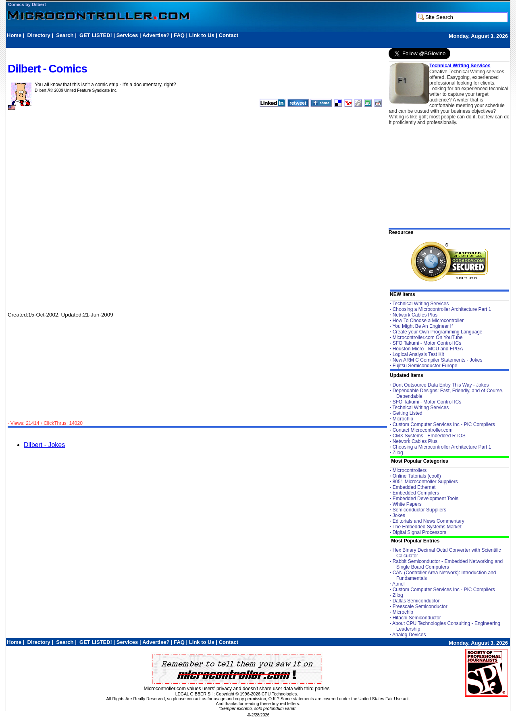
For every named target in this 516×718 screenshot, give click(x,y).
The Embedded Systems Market (426, 527)
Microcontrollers (410, 470)
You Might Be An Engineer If (422, 326)
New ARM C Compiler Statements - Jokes (438, 360)
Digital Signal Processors (419, 532)
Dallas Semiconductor (416, 601)
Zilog (398, 452)
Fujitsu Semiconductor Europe (425, 365)
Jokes (399, 515)
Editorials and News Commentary (428, 521)
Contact (228, 35)
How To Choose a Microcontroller (428, 320)
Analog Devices (409, 634)
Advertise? (155, 35)
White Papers (407, 504)
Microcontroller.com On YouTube (428, 337)
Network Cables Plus (415, 315)
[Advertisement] (153, 43)
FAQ (179, 35)
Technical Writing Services (460, 65)
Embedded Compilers (416, 493)
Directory (38, 35)
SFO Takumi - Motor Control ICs (427, 343)
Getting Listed (407, 413)
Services (127, 35)
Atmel (398, 584)
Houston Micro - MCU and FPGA (428, 349)
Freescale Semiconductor (420, 606)
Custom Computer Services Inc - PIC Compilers (444, 424)
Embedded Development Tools (425, 498)
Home (14, 35)
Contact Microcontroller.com (423, 430)
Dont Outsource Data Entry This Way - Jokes (441, 385)
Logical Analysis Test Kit (418, 354)
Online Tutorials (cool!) (417, 476)
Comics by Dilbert (27, 4)
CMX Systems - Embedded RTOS (429, 436)
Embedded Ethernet (414, 487)
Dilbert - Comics (47, 68)
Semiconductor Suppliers (419, 510)
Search (64, 35)
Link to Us (201, 35)
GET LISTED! (95, 35)
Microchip (403, 419)
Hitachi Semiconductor (417, 618)
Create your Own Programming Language (438, 332)
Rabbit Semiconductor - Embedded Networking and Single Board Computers (448, 564)
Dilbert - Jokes (44, 444)
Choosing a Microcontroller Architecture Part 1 (442, 309)
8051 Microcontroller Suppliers (425, 481)
